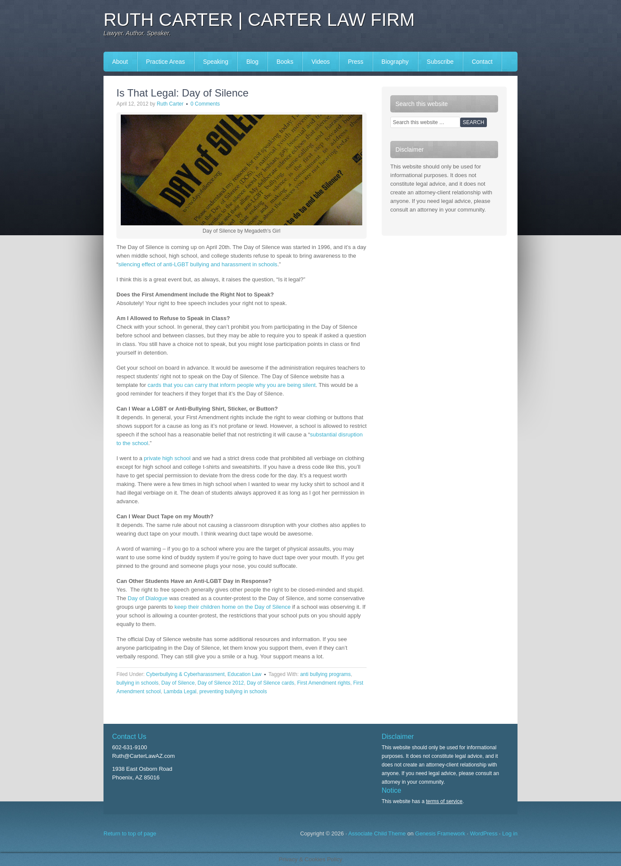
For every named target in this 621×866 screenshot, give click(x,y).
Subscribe (440, 61)
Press (356, 61)
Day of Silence (177, 683)
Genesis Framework (440, 833)
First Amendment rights (323, 683)
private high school (167, 458)
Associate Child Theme (376, 833)
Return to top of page (130, 833)
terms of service (444, 801)
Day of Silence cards (270, 683)
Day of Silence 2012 (221, 683)
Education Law (244, 674)
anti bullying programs (325, 674)
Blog (252, 61)
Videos (320, 61)
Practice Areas (165, 61)
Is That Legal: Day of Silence (182, 93)
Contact (482, 61)
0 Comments (205, 104)
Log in (510, 833)
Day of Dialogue (148, 598)
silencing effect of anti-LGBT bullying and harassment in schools (197, 264)
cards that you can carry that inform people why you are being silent (231, 385)
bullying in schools (137, 683)
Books (284, 61)
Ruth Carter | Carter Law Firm (259, 19)
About (120, 61)
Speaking (215, 61)
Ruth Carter (170, 104)
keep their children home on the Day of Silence (232, 607)
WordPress (484, 833)
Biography (395, 61)
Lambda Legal (179, 691)
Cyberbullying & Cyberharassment (185, 674)
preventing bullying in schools (233, 691)
